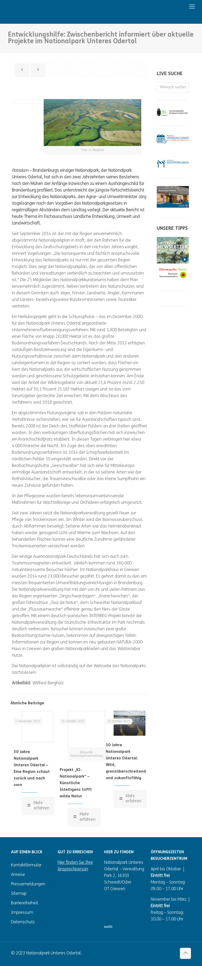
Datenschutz (23, 922)
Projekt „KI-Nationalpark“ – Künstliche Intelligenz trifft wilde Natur (76, 783)
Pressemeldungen (28, 884)
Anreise (18, 875)
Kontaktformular (26, 865)
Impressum (22, 913)
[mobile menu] (174, 7)
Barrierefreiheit (24, 903)
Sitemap (19, 894)
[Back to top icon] (185, 953)
